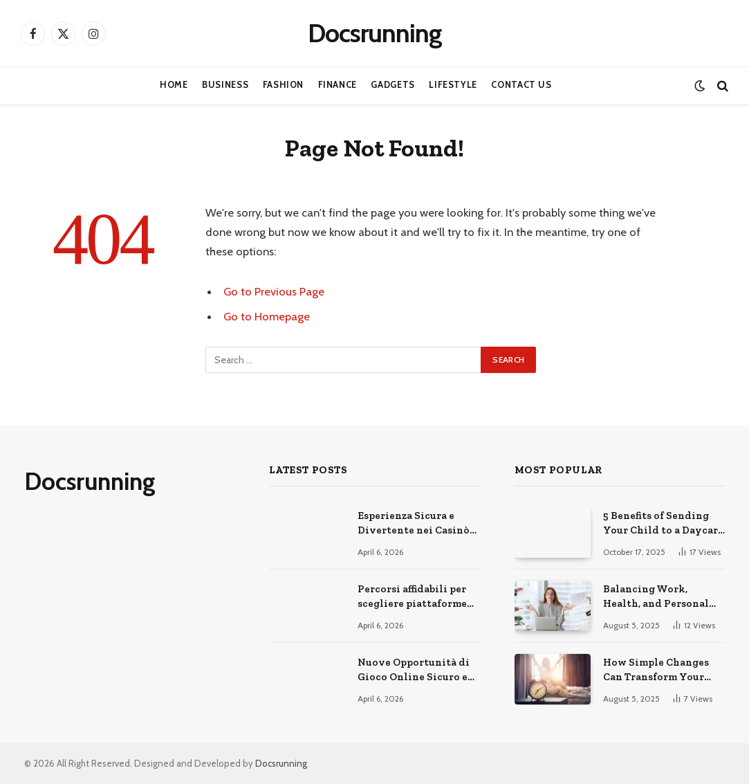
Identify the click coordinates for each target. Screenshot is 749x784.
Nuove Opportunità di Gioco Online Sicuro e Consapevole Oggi (414, 670)
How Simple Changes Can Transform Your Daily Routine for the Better (657, 670)
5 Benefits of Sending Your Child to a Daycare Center (663, 523)
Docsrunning (281, 763)
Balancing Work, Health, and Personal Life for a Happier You (657, 597)
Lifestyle (453, 85)
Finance (337, 85)
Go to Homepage (266, 316)
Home (174, 85)
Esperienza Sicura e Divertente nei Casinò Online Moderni (414, 523)
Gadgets (392, 85)
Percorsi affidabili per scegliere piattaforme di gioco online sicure (413, 597)
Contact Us (521, 85)
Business (225, 85)
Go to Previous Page (273, 291)
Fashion (283, 85)
